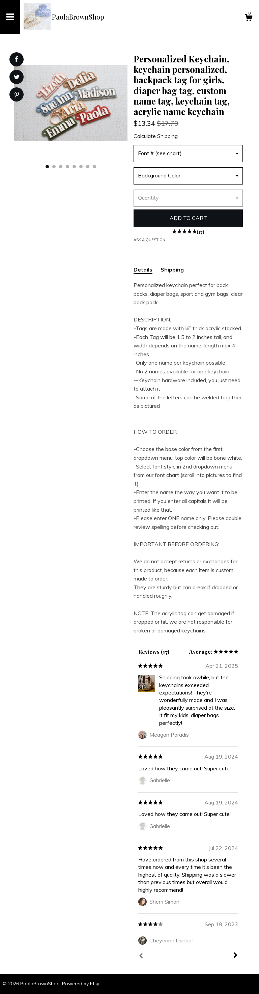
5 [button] (74, 166)
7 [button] (87, 166)
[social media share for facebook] (16, 59)
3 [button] (60, 166)
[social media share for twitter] (17, 78)
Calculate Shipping (156, 136)
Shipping (172, 269)
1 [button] (47, 166)
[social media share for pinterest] (17, 95)
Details (143, 269)
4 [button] (67, 166)
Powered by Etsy (80, 984)
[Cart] (248, 18)
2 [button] (54, 166)
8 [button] (94, 166)
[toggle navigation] (10, 17)
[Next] (235, 956)
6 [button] (81, 166)
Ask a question (149, 239)
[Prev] (141, 956)
